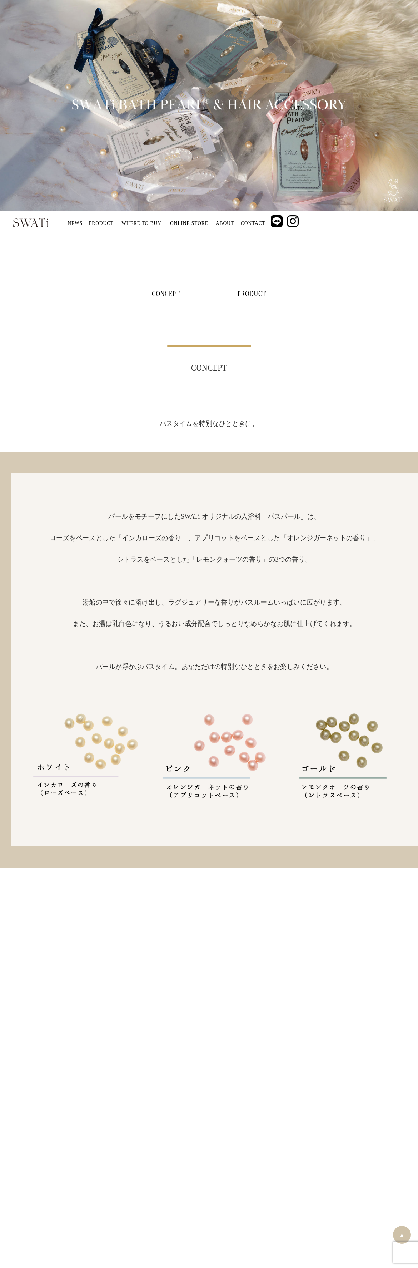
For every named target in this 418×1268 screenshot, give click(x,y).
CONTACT (252, 223)
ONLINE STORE (189, 223)
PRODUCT (101, 223)
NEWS (75, 223)
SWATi (31, 223)
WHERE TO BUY (141, 223)
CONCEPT (166, 294)
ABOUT (225, 223)
